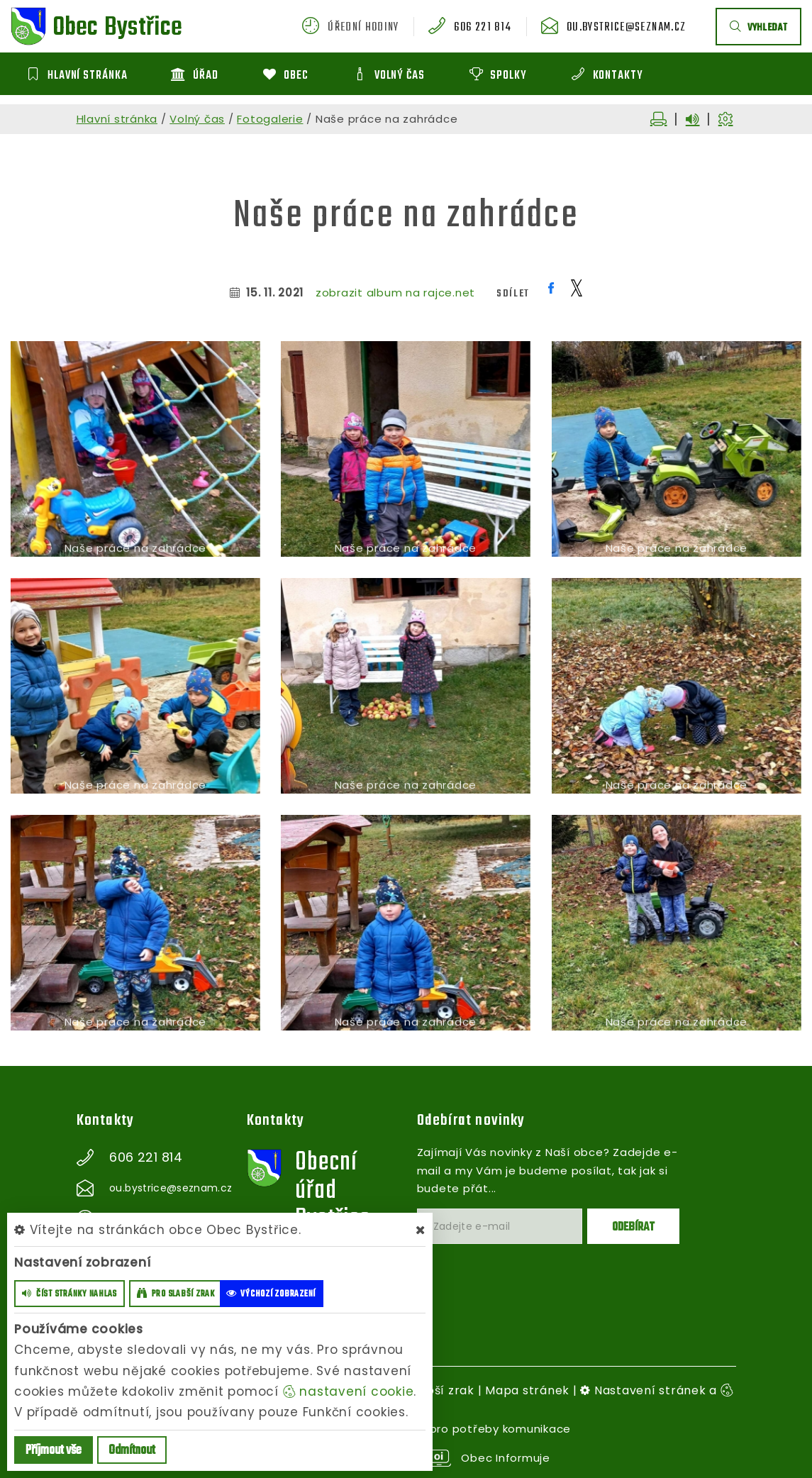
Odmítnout (132, 1450)
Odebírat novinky (471, 1120)
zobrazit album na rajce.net (395, 292)
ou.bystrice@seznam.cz (626, 27)
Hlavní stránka (117, 118)
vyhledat (758, 28)
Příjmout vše (54, 1450)
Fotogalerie (270, 118)
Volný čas (197, 118)
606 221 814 (482, 27)
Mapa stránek (527, 1390)
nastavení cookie (348, 1391)
